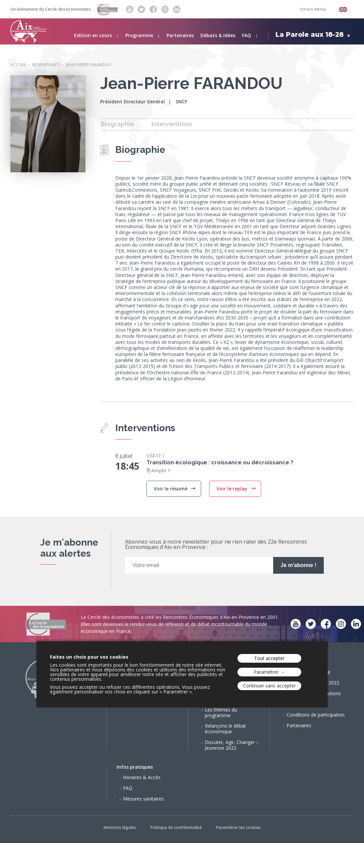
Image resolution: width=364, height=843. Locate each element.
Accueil (18, 65)
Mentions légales (120, 827)
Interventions (171, 123)
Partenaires (180, 35)
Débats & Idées (217, 35)
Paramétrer (266, 672)
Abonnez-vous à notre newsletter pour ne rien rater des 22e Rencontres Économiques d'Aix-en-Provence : (216, 545)
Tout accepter (269, 658)
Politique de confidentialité (176, 827)
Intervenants (46, 65)
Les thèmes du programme (221, 713)
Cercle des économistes (67, 9)
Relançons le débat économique (225, 729)
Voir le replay (233, 488)
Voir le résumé (171, 488)
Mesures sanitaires (143, 798)
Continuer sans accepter (269, 685)
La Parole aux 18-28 (310, 34)
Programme (139, 35)
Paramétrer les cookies (238, 827)
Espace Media (313, 9)
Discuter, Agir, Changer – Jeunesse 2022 (232, 745)
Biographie (117, 123)
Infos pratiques (135, 767)
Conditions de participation (316, 715)
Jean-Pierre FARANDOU (88, 65)
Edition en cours (93, 35)
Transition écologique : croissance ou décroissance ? (219, 462)
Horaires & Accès (142, 777)
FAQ (246, 35)
